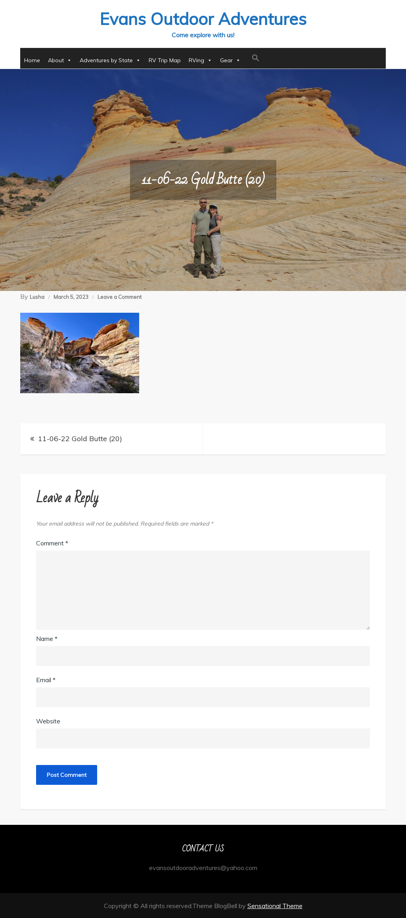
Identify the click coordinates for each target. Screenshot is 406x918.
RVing (200, 59)
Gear (230, 59)
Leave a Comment (120, 296)
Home (32, 59)
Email (46, 679)
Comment (52, 543)
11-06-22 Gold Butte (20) (80, 438)
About (60, 59)
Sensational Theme (275, 905)
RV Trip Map (165, 59)
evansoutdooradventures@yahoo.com (203, 867)
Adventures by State (110, 59)
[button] (256, 58)
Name (46, 638)
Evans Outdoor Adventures (203, 18)
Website (48, 721)
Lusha (37, 296)
